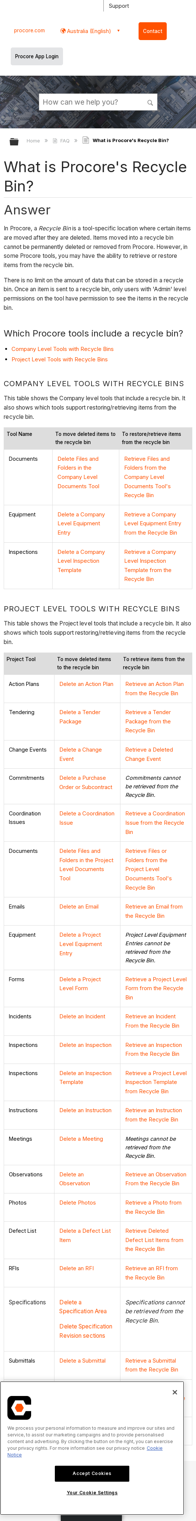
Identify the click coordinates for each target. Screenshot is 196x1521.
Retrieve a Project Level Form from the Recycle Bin (155, 962)
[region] (92, 1448)
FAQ (62, 141)
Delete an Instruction (85, 1079)
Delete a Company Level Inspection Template (80, 555)
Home (34, 141)
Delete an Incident (81, 989)
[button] (150, 102)
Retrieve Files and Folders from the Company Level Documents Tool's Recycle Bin (147, 476)
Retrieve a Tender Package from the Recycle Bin (147, 713)
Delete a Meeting (80, 1106)
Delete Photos (77, 1169)
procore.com (29, 30)
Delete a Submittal (82, 1323)
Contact (152, 31)
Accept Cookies (92, 1473)
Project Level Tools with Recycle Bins (59, 359)
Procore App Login (37, 56)
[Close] (175, 1392)
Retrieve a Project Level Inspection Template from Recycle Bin (155, 1052)
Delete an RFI (75, 1232)
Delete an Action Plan (85, 677)
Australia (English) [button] (88, 31)
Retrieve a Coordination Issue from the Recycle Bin (154, 811)
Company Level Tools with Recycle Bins (62, 348)
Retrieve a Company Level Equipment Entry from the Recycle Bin (152, 520)
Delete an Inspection (85, 1017)
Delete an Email (78, 882)
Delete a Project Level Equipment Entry (80, 918)
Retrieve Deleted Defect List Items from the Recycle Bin (155, 1205)
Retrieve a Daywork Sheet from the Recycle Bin (155, 1359)
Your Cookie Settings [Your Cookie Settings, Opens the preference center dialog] (92, 1492)
